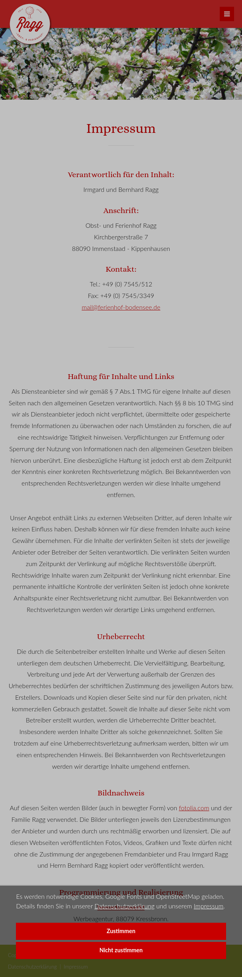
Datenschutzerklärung (124, 906)
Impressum (209, 906)
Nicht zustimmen (121, 950)
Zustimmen (121, 931)
